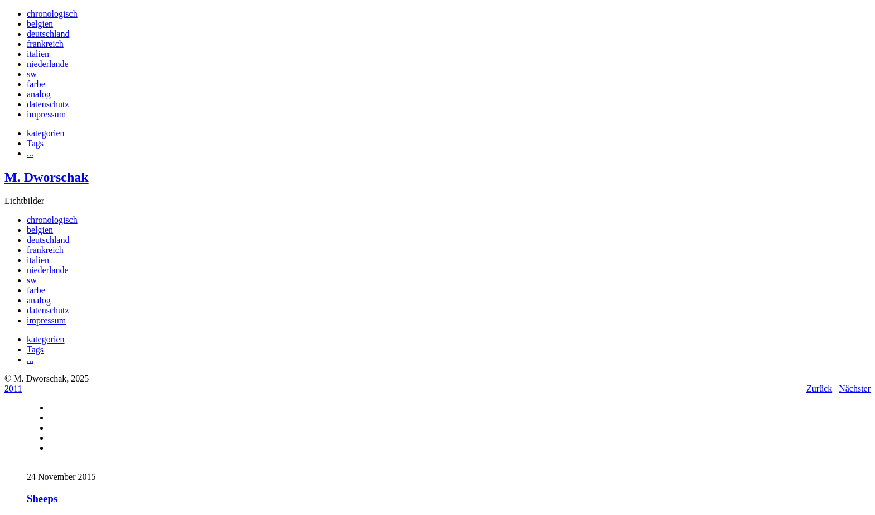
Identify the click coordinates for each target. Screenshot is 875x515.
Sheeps (42, 498)
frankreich (45, 44)
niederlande (48, 64)
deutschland (48, 34)
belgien (40, 23)
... (30, 153)
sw (32, 74)
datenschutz (48, 104)
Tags (35, 143)
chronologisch (52, 13)
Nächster (855, 388)
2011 (13, 388)
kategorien (46, 133)
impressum (46, 114)
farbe (36, 84)
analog (39, 94)
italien (38, 54)
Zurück (819, 388)
